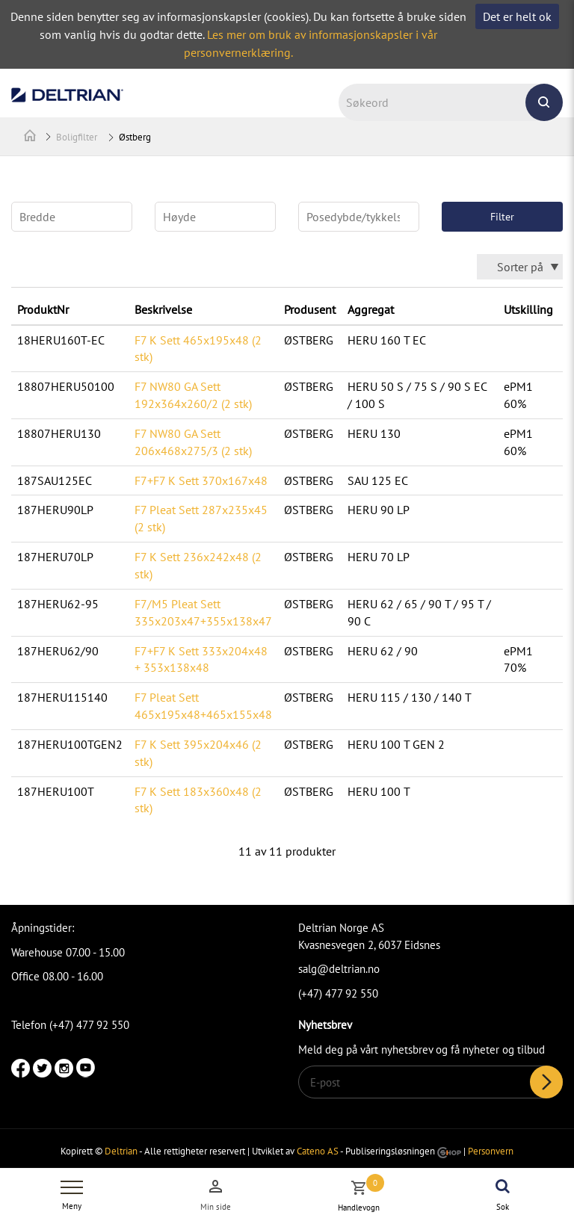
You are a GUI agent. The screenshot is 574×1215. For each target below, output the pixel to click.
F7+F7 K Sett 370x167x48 (201, 480)
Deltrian (121, 1151)
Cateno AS (318, 1151)
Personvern (490, 1151)
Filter (502, 216)
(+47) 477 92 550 (338, 993)
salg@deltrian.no (339, 969)
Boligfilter (76, 137)
